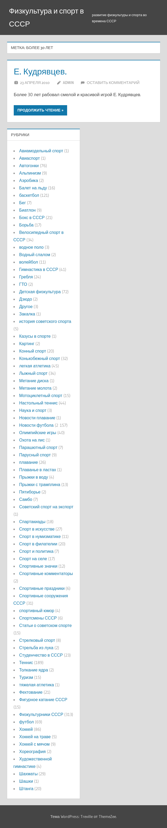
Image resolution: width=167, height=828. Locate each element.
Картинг (27, 343)
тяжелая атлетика (36, 684)
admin (68, 82)
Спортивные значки (38, 566)
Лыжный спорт (33, 373)
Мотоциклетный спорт (40, 395)
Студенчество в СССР (41, 655)
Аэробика (28, 180)
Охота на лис (32, 440)
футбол (26, 721)
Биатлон (27, 210)
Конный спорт (32, 351)
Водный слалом (34, 254)
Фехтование (31, 692)
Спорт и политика (36, 551)
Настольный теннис (38, 403)
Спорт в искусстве (37, 529)
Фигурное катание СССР (43, 699)
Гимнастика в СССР (38, 269)
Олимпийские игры (37, 432)
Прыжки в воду (33, 477)
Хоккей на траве (35, 736)
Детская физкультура (40, 291)
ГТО (23, 284)
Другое (26, 306)
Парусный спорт (35, 454)
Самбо (26, 499)
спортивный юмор (36, 610)
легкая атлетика (35, 365)
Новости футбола (36, 425)
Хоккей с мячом (34, 744)
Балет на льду (33, 187)
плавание (28, 462)
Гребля (26, 276)
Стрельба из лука (36, 647)
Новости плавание (37, 417)
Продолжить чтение (39, 110)
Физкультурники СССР (41, 714)
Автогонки (29, 165)
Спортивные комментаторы (46, 573)
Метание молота (35, 388)
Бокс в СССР (32, 217)
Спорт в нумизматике (40, 536)
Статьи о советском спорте (45, 625)
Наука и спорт (33, 410)
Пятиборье (30, 492)
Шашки (26, 781)
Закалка (27, 314)
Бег (22, 202)
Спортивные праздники (42, 588)
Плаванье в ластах (37, 469)
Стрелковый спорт (37, 640)
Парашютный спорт (38, 447)
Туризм (26, 677)
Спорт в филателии (38, 543)
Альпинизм (30, 173)
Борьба (26, 225)
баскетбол (29, 195)
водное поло (31, 247)
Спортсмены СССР (38, 618)
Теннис (26, 662)
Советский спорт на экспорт (46, 506)
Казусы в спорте (35, 336)
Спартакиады (32, 521)
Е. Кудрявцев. (40, 71)
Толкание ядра (33, 670)
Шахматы (28, 773)
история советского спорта (45, 321)
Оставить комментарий (113, 82)
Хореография (32, 751)
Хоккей (26, 729)
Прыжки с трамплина (39, 484)
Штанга (26, 788)
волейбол (28, 262)
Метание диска (34, 380)
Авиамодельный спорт (41, 150)
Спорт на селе (33, 558)
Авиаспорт (29, 158)
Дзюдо (25, 299)
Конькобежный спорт (39, 358)
